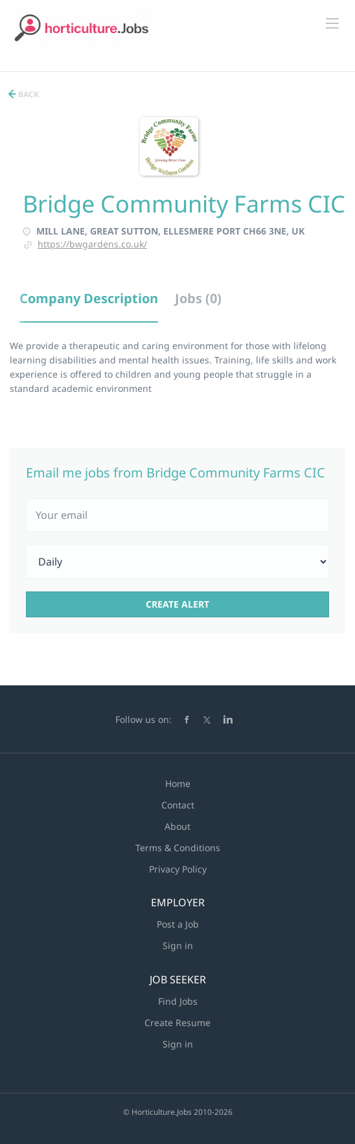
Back (27, 94)
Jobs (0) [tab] (198, 298)
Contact (177, 805)
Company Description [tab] (88, 298)
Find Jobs (178, 1001)
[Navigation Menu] (332, 23)
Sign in (178, 945)
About (177, 826)
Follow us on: (143, 719)
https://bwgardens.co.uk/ (92, 244)
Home (177, 783)
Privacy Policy (178, 869)
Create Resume (177, 1022)
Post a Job (178, 924)
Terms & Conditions (177, 847)
